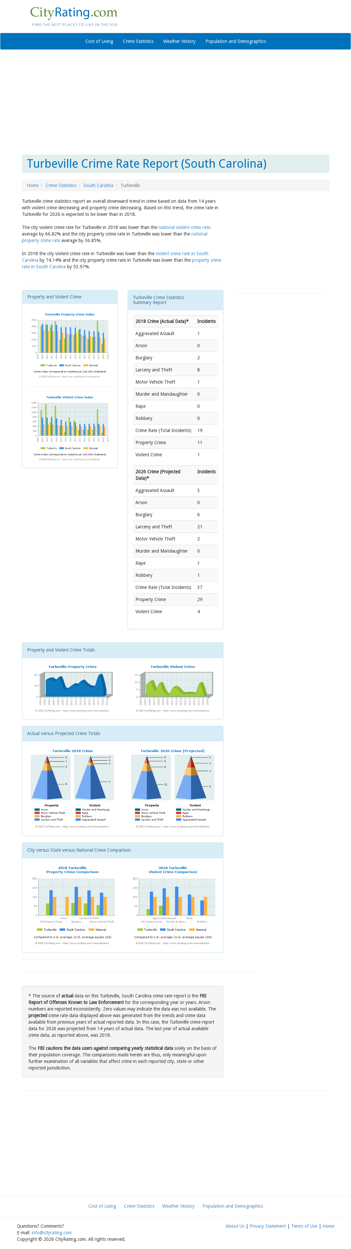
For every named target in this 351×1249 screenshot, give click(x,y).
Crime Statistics (138, 41)
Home (33, 185)
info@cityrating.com (52, 1232)
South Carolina (98, 185)
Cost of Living (99, 41)
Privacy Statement (268, 1226)
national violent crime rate (184, 227)
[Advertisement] (175, 102)
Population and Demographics (235, 41)
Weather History (179, 41)
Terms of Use (304, 1226)
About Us (235, 1226)
